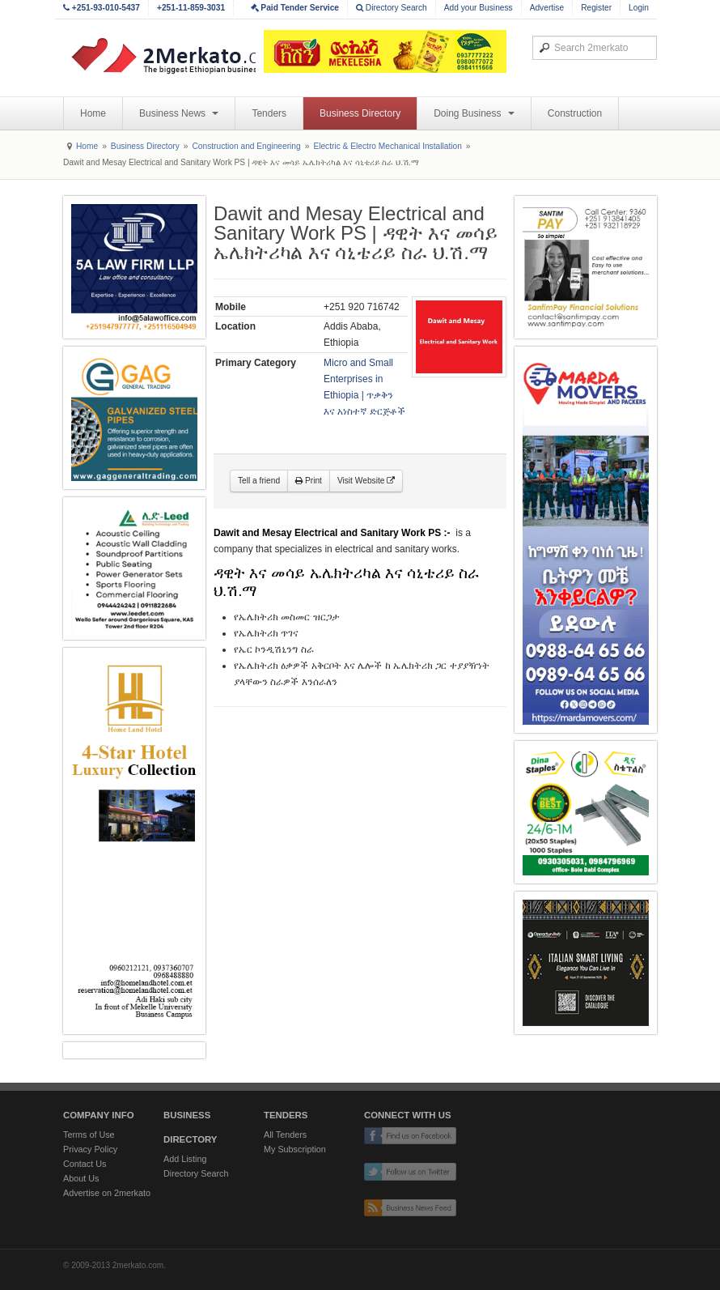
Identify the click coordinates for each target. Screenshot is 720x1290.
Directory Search (391, 7)
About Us (81, 1178)
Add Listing (184, 1159)
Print (308, 480)
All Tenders (285, 1134)
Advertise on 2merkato (106, 1193)
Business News (178, 113)
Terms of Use (89, 1134)
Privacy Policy (90, 1149)
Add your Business (478, 7)
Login (639, 7)
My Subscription (295, 1149)
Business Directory (360, 113)
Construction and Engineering (246, 146)
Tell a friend (259, 480)
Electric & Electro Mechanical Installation (387, 146)
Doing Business (474, 113)
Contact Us (84, 1164)
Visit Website (366, 480)
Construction (575, 113)
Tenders (269, 113)
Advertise (547, 7)
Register (596, 7)
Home (93, 113)
